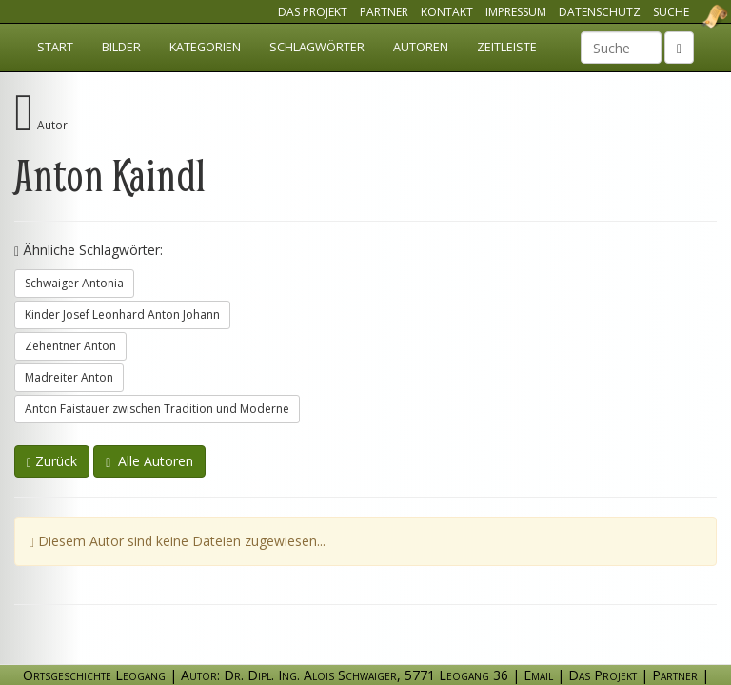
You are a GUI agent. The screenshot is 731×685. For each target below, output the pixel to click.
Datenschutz (600, 12)
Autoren (420, 47)
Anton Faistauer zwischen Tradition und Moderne (157, 409)
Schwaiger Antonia (74, 283)
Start (55, 47)
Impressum (515, 12)
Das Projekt (312, 12)
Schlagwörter (317, 47)
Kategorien (205, 47)
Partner (384, 12)
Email (538, 675)
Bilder (121, 47)
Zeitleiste (507, 47)
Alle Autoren (149, 461)
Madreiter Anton (69, 377)
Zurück (52, 461)
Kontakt (447, 12)
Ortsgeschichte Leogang (691, 16)
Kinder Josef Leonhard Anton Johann (122, 314)
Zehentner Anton (70, 346)
